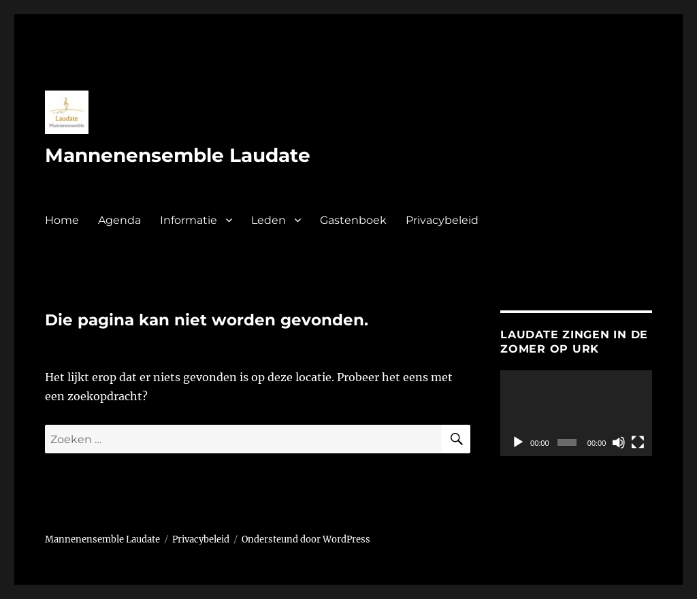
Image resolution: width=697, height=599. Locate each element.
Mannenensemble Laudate (177, 155)
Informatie (188, 220)
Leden (268, 220)
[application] (576, 413)
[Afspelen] (518, 442)
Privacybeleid (442, 220)
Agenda (119, 220)
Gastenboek (353, 220)
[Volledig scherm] (638, 442)
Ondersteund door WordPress (306, 539)
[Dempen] (619, 442)
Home (62, 220)
